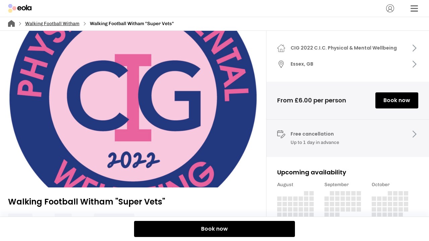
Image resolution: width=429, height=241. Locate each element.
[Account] (390, 8)
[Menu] (414, 8)
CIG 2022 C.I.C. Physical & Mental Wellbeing (344, 48)
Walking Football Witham (52, 23)
